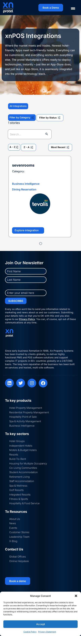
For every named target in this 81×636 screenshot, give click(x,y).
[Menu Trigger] (71, 8)
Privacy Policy (27, 319)
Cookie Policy (30, 631)
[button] (76, 596)
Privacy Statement (47, 631)
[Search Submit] (46, 134)
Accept (40, 624)
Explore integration (28, 230)
